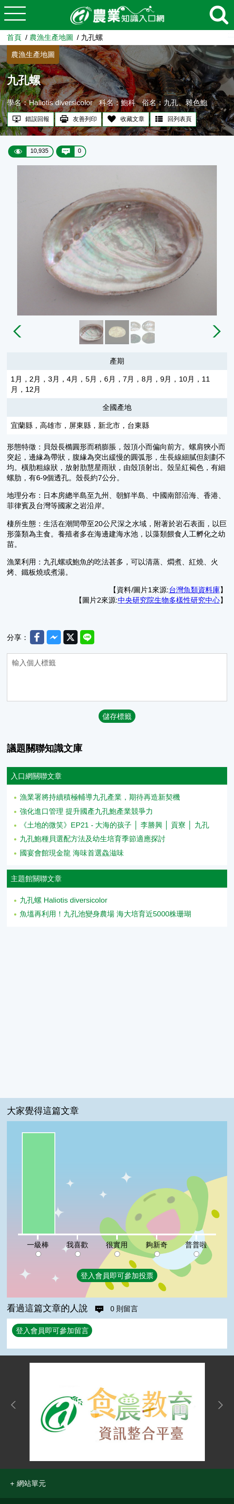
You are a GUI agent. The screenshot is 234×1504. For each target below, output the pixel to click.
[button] (27, 1483)
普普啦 (196, 1244)
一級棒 (38, 1244)
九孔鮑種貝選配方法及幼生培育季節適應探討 (92, 839)
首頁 (14, 37)
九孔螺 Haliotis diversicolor (64, 901)
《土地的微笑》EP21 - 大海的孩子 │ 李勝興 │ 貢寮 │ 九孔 (114, 826)
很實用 (117, 1244)
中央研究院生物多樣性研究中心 (169, 600)
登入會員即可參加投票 (117, 1275)
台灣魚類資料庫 (194, 589)
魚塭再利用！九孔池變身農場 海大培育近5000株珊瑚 (105, 914)
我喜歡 (77, 1244)
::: (231, 34)
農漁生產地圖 (51, 37)
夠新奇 (157, 1244)
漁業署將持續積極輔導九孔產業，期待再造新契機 (100, 798)
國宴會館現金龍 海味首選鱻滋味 (72, 853)
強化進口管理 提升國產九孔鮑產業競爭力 (86, 811)
